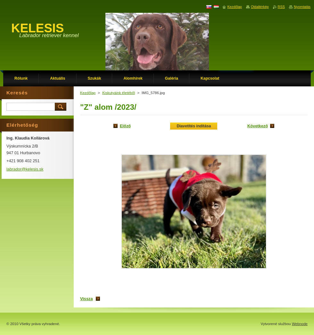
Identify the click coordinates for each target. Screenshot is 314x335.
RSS (281, 7)
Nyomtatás (302, 7)
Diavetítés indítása (194, 126)
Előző (125, 126)
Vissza (86, 298)
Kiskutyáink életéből (118, 93)
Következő (257, 126)
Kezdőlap (87, 93)
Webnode (300, 324)
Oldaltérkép (260, 7)
